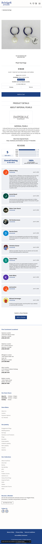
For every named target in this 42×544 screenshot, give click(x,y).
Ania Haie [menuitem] (4, 463)
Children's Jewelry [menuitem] (6, 443)
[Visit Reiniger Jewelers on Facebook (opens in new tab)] (3, 511)
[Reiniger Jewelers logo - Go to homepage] (6, 3)
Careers (4, 413)
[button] (31, 3)
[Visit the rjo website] (22, 520)
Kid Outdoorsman (14, 220)
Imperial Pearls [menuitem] (5, 480)
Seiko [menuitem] (3, 488)
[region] (21, 34)
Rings (8, 140)
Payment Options (6, 415)
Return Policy (10, 532)
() (38, 149)
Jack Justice (12, 287)
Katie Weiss (12, 275)
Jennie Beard (13, 194)
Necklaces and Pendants (16, 140)
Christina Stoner (14, 246)
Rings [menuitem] (3, 437)
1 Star (16, 156)
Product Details (21, 103)
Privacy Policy (19, 532)
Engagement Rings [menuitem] (6, 428)
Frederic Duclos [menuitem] (6, 473)
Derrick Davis (13, 231)
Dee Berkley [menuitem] (5, 467)
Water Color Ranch (15, 208)
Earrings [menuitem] (4, 432)
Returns (31, 87)
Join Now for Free (7, 502)
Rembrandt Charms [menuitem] (7, 486)
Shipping (11, 87)
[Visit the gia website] (13, 520)
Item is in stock (21, 79)
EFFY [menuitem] (3, 469)
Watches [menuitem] (4, 450)
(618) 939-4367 (21, 57)
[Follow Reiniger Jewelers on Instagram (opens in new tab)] (6, 511)
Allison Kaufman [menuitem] (6, 460)
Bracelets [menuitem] (4, 439)
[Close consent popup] (29, 541)
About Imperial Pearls (21, 107)
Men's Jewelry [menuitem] (5, 445)
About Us (4, 411)
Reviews (21, 146)
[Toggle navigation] (39, 3)
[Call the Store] (5, 338)
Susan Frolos (13, 258)
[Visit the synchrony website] (27, 520)
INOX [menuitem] (3, 482)
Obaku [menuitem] (3, 484)
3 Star (16, 152)
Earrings (26, 140)
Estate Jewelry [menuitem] (5, 441)
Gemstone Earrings (7, 10)
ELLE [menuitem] (3, 471)
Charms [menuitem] (4, 447)
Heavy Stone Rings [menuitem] (6, 478)
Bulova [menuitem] (3, 465)
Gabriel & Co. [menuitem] (5, 475)
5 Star (16, 149)
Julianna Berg (13, 170)
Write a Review (21, 317)
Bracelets (33, 140)
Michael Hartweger (15, 298)
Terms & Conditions (30, 532)
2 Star (16, 154)
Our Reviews (5, 417)
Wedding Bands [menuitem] (6, 430)
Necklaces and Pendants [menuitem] (8, 435)
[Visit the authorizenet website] (18, 520)
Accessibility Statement (21, 535)
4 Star (16, 151)
